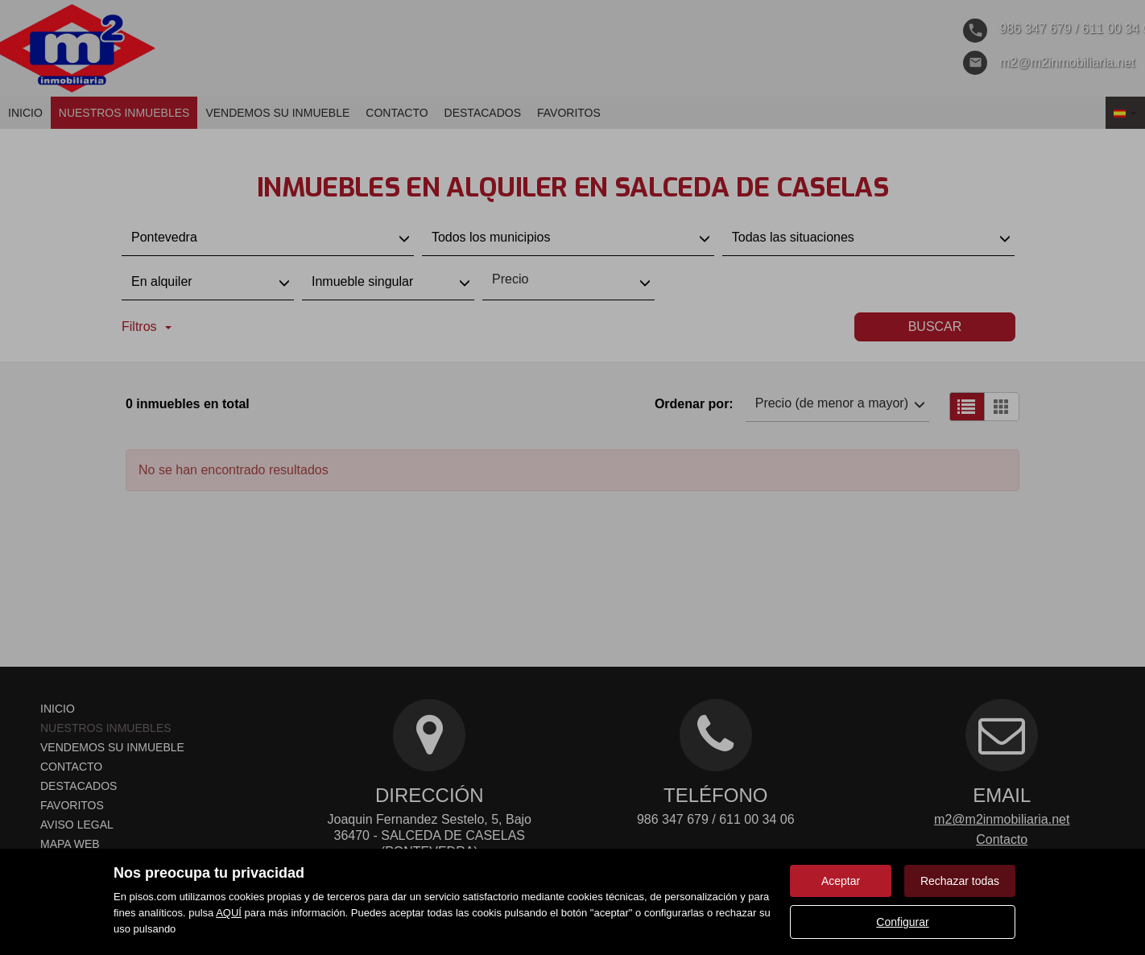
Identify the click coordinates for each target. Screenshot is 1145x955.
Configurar (902, 922)
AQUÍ (229, 913)
